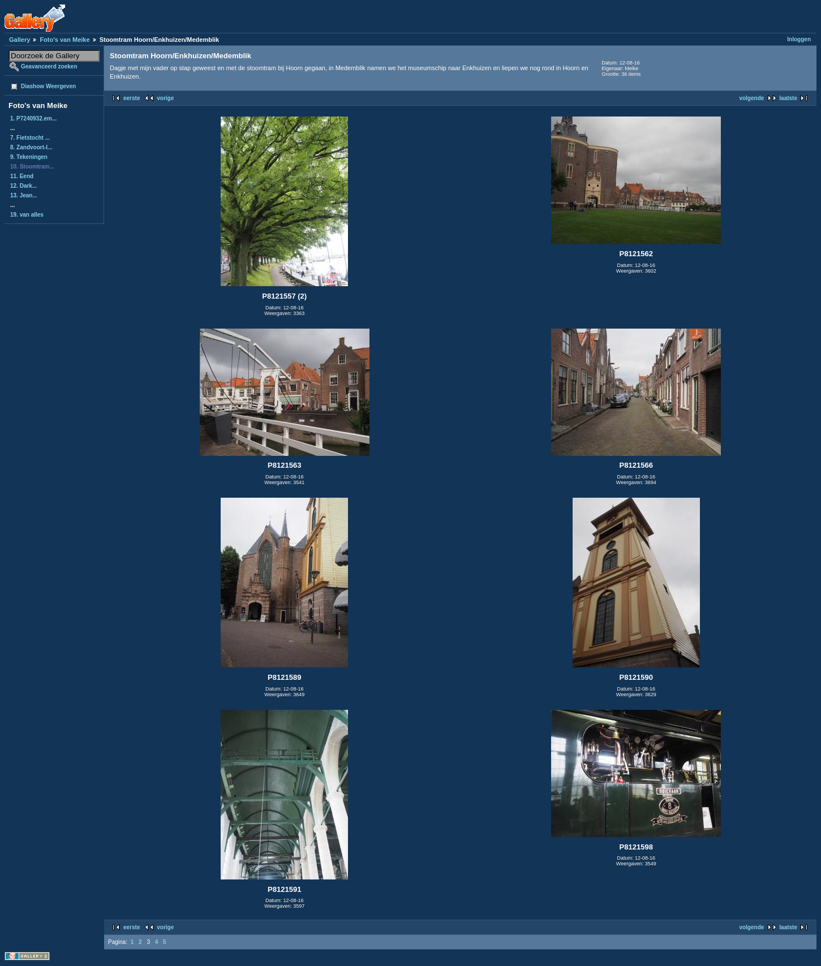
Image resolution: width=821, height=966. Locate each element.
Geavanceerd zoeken (49, 66)
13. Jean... (23, 195)
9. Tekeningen (29, 157)
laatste (788, 98)
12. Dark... (23, 186)
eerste (131, 98)
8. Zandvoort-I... (31, 147)
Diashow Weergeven (48, 86)
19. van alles (27, 215)
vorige (165, 98)
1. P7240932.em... (33, 118)
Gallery (19, 39)
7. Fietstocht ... (30, 138)
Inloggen (799, 39)
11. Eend (21, 176)
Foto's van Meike (64, 39)
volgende (751, 98)
